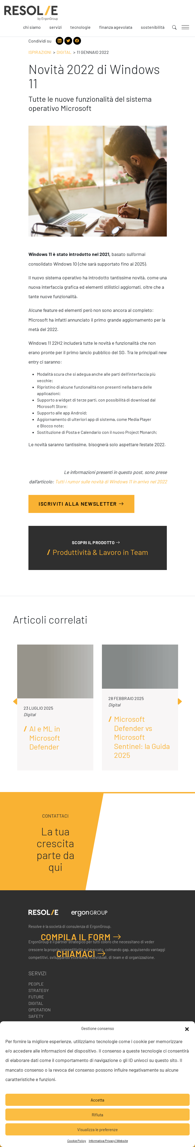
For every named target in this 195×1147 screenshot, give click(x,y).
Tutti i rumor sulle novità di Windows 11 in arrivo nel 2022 (111, 481)
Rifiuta (97, 1114)
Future (36, 996)
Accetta (97, 1099)
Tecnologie (80, 27)
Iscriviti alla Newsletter (81, 504)
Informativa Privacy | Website (108, 1140)
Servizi (55, 27)
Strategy (38, 990)
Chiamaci (81, 953)
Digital (64, 52)
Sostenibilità (152, 27)
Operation (39, 1009)
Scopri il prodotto (96, 542)
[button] (187, 1028)
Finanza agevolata (115, 27)
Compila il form (81, 936)
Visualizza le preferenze (97, 1129)
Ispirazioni (39, 52)
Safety (35, 1016)
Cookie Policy (76, 1140)
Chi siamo (32, 27)
